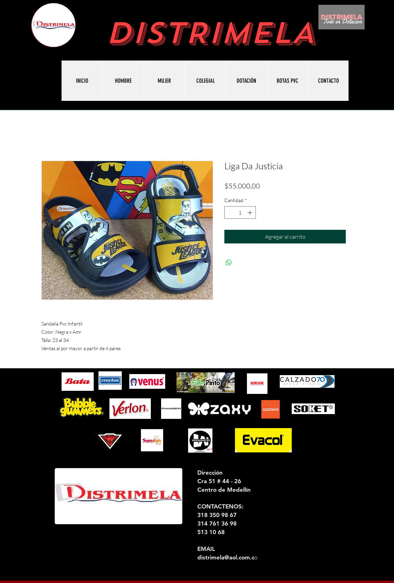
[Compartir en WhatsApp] (229, 263)
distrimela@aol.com (223, 557)
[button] (287, 81)
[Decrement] (229, 212)
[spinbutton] (240, 212)
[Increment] (250, 212)
